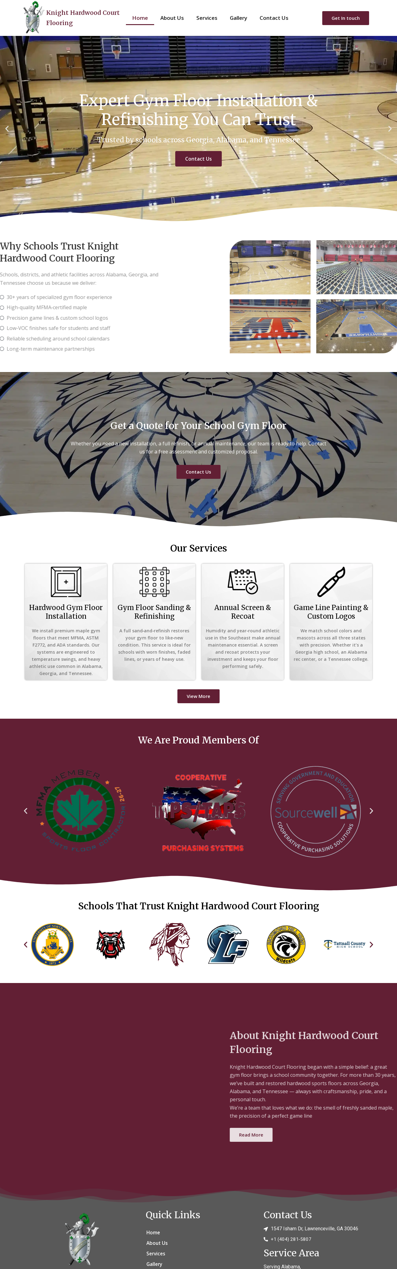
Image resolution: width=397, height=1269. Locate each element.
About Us (172, 17)
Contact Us (274, 17)
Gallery (238, 17)
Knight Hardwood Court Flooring (81, 17)
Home (140, 17)
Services (206, 17)
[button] (7, 129)
